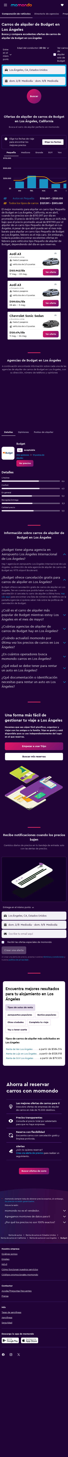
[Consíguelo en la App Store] (29, 1340)
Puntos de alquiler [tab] (43, 432)
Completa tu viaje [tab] (38, 1022)
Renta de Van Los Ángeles (19, 1049)
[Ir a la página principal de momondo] (21, 4)
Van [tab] (60, 152)
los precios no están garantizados (19, 1201)
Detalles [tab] (8, 432)
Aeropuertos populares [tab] (20, 1015)
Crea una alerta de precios (29, 1153)
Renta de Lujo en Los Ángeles (21, 1054)
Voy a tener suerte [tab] (17, 1030)
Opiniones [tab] (23, 432)
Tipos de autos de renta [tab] (20, 1007)
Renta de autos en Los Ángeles (43, 1238)
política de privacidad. (19, 960)
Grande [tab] (39, 152)
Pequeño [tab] (11, 152)
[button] (5, 5)
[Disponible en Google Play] (10, 1340)
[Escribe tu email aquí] (36, 934)
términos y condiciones (53, 957)
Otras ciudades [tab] (16, 1022)
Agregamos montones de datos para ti (35, 1216)
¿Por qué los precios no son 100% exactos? (35, 1222)
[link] (51, 272)
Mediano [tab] (25, 152)
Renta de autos (15, 1235)
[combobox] (7, 54)
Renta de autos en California (13, 1238)
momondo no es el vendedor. (35, 1211)
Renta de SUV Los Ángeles (19, 1058)
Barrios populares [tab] (46, 1015)
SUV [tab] (50, 152)
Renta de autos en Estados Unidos (41, 1235)
